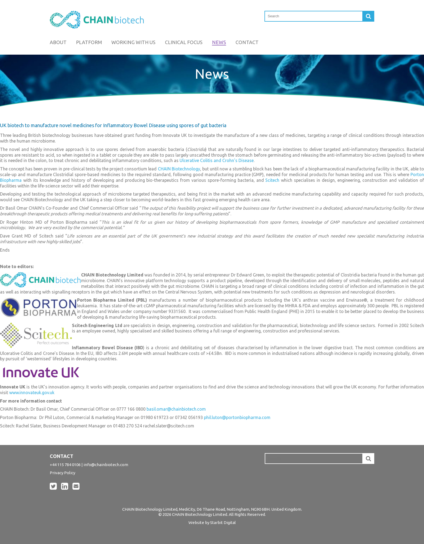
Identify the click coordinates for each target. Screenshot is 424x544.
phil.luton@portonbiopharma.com (237, 417)
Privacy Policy (62, 472)
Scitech (272, 180)
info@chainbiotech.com (106, 464)
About (58, 42)
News (219, 42)
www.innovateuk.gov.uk (31, 392)
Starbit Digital (223, 522)
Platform (89, 42)
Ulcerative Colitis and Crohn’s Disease (217, 160)
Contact (247, 42)
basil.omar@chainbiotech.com (176, 409)
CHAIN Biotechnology (179, 168)
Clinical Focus (184, 42)
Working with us (133, 42)
